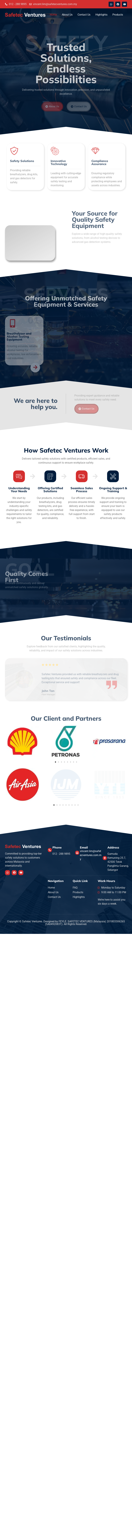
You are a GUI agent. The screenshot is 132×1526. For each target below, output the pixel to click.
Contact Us (84, 14)
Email (84, 847)
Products (117, 14)
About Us (67, 14)
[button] (55, 761)
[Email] (77, 853)
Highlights (101, 14)
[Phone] (50, 850)
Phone (57, 847)
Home (53, 14)
